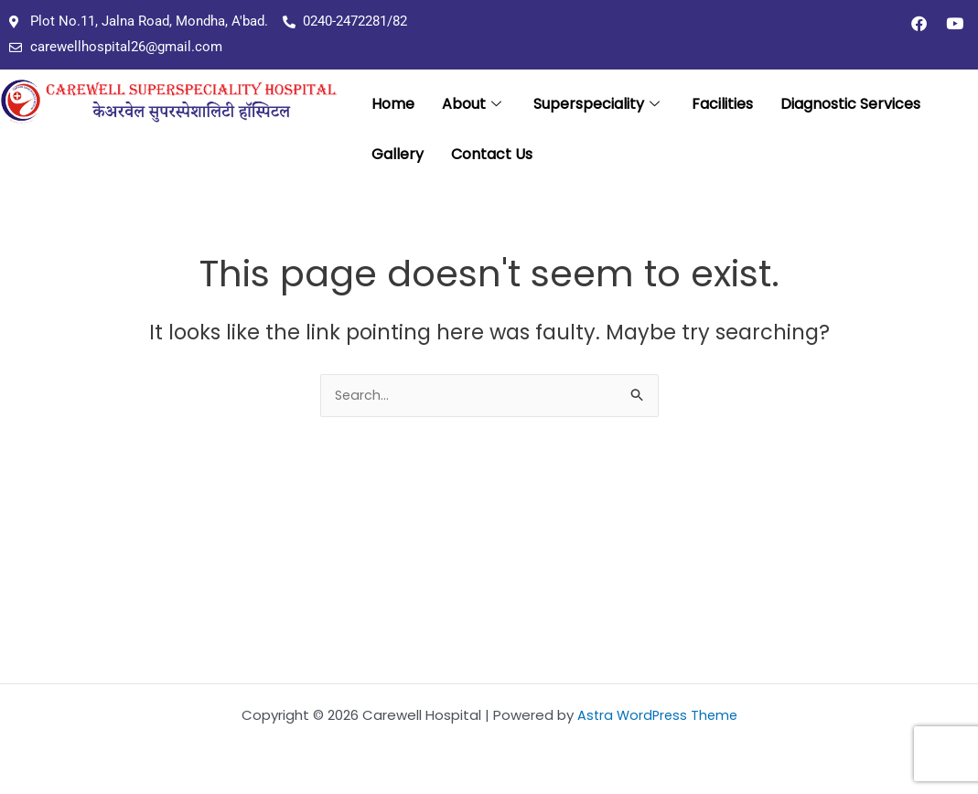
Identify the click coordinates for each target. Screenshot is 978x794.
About (474, 105)
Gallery (397, 159)
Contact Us (491, 159)
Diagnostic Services (850, 105)
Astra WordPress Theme (657, 714)
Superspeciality (598, 105)
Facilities (722, 105)
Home (392, 105)
